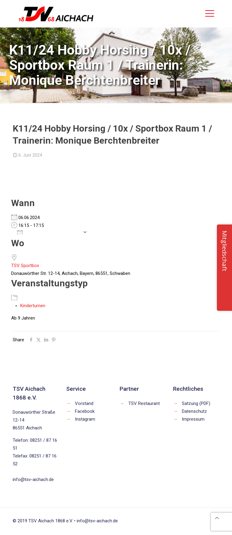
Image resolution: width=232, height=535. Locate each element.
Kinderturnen (32, 305)
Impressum (193, 419)
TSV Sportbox (25, 265)
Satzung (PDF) (196, 403)
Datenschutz (194, 411)
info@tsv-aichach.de (33, 479)
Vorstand (84, 403)
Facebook (85, 411)
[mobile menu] (210, 13)
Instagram (85, 419)
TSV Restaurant (144, 403)
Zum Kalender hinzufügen (48, 232)
